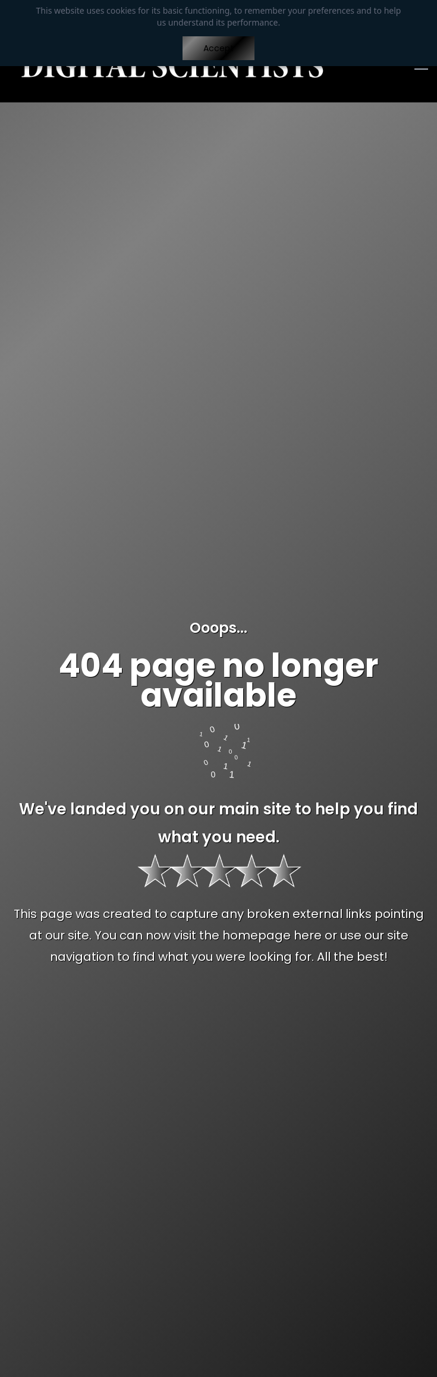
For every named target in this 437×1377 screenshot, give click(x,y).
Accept (218, 48)
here (308, 935)
